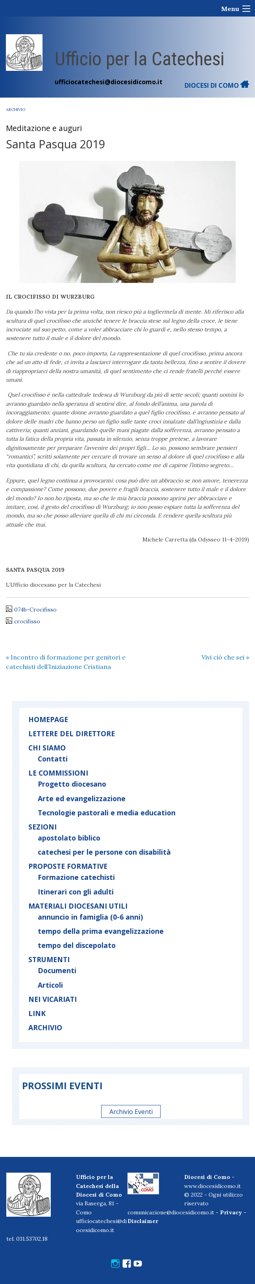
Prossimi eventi (62, 1085)
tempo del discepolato (77, 945)
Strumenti (49, 959)
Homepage (48, 719)
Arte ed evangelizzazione (82, 798)
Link (37, 1013)
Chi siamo (47, 747)
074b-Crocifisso (35, 609)
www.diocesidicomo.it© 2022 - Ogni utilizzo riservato (213, 1194)
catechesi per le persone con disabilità (104, 852)
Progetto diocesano (72, 784)
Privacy (231, 1212)
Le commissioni (58, 773)
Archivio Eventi (131, 1111)
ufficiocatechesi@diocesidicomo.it (109, 82)
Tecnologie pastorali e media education (107, 812)
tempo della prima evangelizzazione (101, 931)
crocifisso (27, 621)
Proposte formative (67, 866)
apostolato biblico (69, 837)
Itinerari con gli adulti (76, 891)
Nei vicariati (52, 999)
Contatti (53, 758)
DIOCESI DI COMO (217, 85)
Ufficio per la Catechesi (139, 59)
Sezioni (42, 826)
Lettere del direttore (71, 733)
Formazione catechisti (76, 877)
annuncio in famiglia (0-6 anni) (90, 917)
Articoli (50, 985)
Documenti (57, 970)
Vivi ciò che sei (225, 657)
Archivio (15, 109)
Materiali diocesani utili (78, 906)
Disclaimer (143, 1221)
